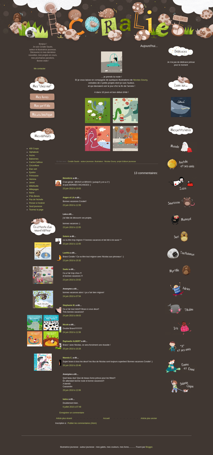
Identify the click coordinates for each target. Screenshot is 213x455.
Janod (32, 182)
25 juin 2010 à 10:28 (72, 349)
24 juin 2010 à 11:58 (72, 332)
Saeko (66, 269)
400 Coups (34, 148)
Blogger (149, 447)
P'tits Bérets (34, 196)
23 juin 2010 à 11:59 (72, 205)
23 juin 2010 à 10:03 (72, 188)
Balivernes (33, 159)
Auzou (32, 155)
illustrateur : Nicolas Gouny (105, 161)
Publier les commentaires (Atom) (82, 423)
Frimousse (33, 176)
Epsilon (32, 172)
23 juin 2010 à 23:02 (72, 280)
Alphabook (34, 152)
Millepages (34, 189)
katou (65, 399)
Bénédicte (67, 178)
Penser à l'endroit (37, 203)
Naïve (31, 193)
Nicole (66, 324)
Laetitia (66, 253)
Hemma (32, 179)
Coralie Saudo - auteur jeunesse (81, 161)
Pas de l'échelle (36, 199)
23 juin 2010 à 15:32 (72, 260)
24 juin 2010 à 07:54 (72, 296)
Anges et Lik (69, 197)
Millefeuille (33, 186)
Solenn (66, 236)
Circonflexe (34, 165)
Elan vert (33, 169)
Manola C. (67, 358)
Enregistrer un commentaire (71, 413)
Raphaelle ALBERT (72, 341)
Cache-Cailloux (36, 162)
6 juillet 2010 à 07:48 (72, 407)
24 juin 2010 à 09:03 (72, 315)
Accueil (106, 418)
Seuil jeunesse (35, 206)
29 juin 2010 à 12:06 (72, 390)
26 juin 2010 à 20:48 (72, 365)
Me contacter (39, 68)
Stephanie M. (69, 305)
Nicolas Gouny (140, 80)
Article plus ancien (149, 418)
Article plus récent (64, 418)
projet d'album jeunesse (126, 161)
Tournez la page (36, 210)
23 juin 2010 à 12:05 (72, 227)
